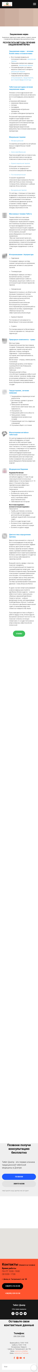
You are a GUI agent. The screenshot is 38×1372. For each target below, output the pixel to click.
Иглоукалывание (15, 255)
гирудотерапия (28, 78)
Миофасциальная (17, 141)
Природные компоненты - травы (22, 340)
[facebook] (12, 1314)
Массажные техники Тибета (20, 214)
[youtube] (21, 1314)
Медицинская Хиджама (18, 469)
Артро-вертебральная (18, 152)
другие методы (26, 80)
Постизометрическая (18, 175)
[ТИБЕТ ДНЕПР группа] (25, 1314)
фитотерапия (15, 80)
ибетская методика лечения (21, 87)
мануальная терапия (26, 65)
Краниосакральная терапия (20, 163)
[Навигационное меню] (34, 4)
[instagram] (17, 1314)
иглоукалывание (16, 78)
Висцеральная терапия (19, 190)
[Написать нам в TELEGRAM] (23, 1358)
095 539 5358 (19, 1336)
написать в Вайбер (21, 1351)
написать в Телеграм (21, 1353)
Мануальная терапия (17, 137)
